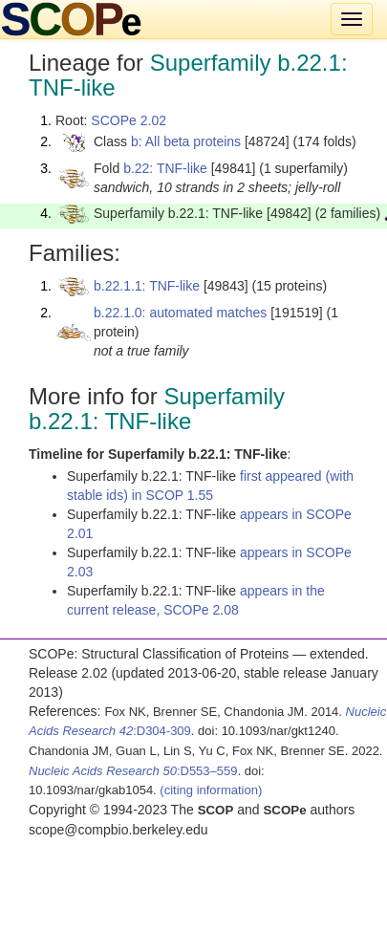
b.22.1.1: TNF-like (147, 285)
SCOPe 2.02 (128, 120)
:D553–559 (133, 771)
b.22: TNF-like (165, 168)
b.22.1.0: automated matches (180, 312)
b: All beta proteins (186, 141)
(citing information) (211, 790)
